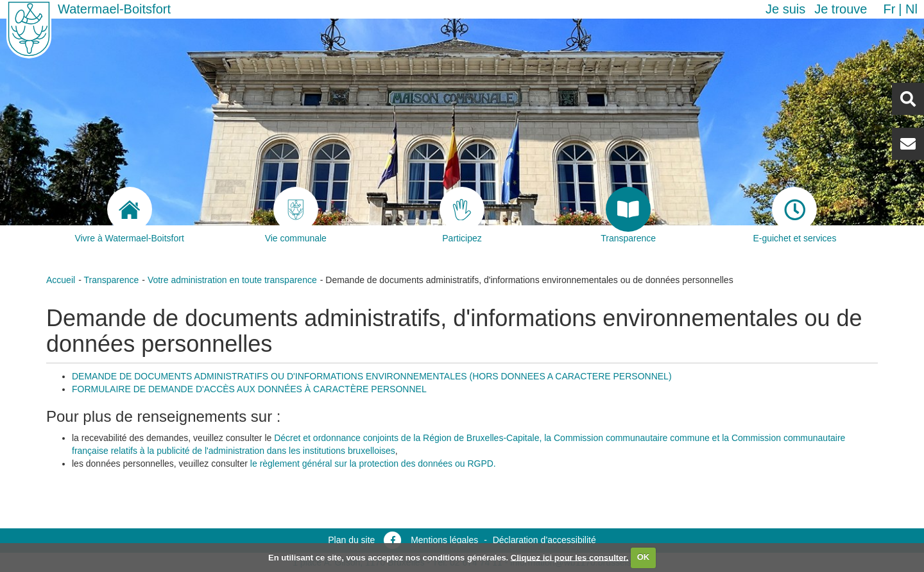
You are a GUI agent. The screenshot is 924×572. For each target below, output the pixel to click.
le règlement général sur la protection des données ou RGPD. (373, 463)
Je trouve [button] (840, 9)
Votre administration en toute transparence (232, 280)
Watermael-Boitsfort (114, 9)
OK (643, 557)
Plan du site (351, 540)
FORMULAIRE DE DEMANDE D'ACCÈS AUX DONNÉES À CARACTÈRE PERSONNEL (249, 389)
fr (889, 9)
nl (911, 9)
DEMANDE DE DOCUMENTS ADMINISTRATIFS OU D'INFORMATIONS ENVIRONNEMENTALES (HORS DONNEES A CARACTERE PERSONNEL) (372, 376)
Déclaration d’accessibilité (544, 540)
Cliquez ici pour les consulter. (570, 557)
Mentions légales (444, 540)
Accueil (60, 280)
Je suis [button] (785, 9)
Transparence (111, 280)
